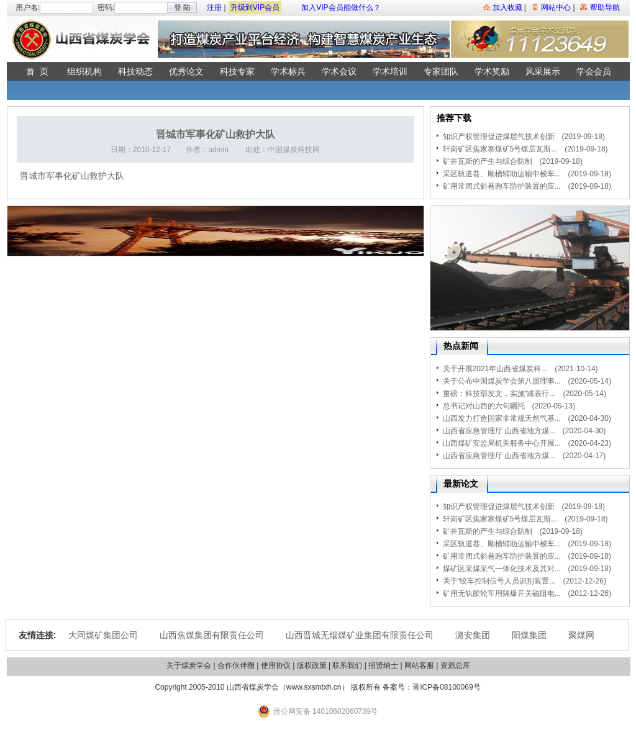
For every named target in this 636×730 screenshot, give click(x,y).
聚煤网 (581, 635)
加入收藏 (507, 7)
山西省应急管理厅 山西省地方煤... (499, 430)
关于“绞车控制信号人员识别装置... (499, 581)
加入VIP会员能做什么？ (340, 7)
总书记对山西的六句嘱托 (484, 406)
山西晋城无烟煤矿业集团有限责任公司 (360, 635)
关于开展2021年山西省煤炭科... (495, 368)
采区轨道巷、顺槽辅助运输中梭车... (502, 173)
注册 (214, 7)
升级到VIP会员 (254, 7)
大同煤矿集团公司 (103, 635)
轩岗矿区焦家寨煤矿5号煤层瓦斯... (500, 149)
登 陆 (182, 7)
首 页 (37, 71)
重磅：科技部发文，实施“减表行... (499, 393)
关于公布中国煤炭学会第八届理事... (502, 381)
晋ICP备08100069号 (446, 687)
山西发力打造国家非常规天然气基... (502, 418)
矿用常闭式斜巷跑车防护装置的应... (502, 186)
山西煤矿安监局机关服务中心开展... (502, 443)
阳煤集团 (529, 635)
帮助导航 (605, 7)
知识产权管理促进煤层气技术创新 (499, 136)
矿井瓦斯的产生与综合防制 (487, 161)
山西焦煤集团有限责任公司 (212, 635)
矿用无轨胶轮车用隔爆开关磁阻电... (502, 593)
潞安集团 (472, 635)
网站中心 (556, 7)
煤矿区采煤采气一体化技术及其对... (502, 568)
